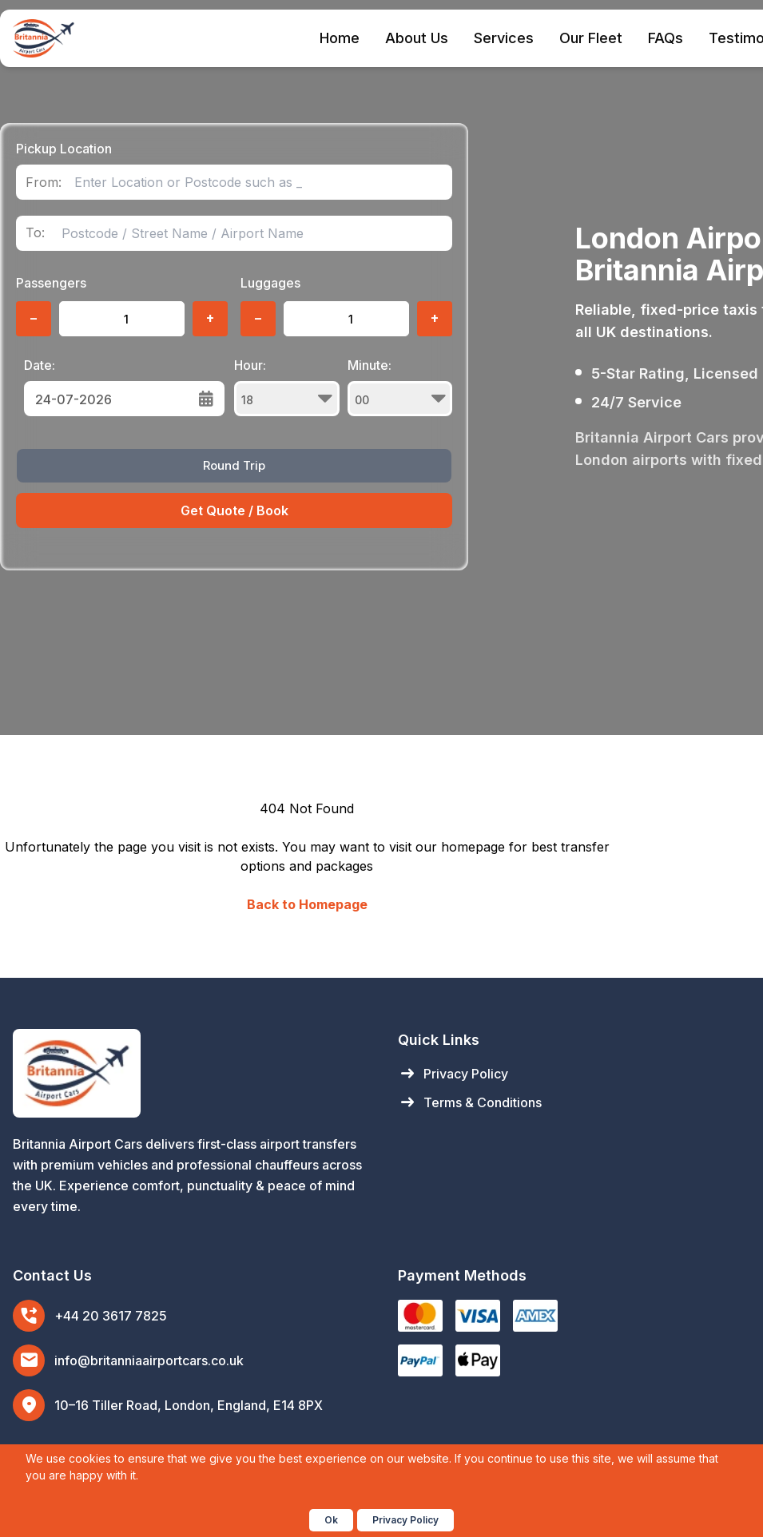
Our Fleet (590, 38)
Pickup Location (64, 149)
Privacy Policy (453, 1073)
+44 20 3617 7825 (110, 1316)
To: (35, 232)
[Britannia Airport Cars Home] (189, 1073)
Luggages (270, 283)
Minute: (400, 386)
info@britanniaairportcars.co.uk (149, 1360)
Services (504, 38)
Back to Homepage (307, 904)
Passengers (51, 283)
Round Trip (234, 465)
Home (340, 38)
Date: (39, 365)
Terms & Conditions (470, 1102)
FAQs (665, 38)
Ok (331, 1520)
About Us (416, 38)
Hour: (287, 386)
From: (44, 182)
